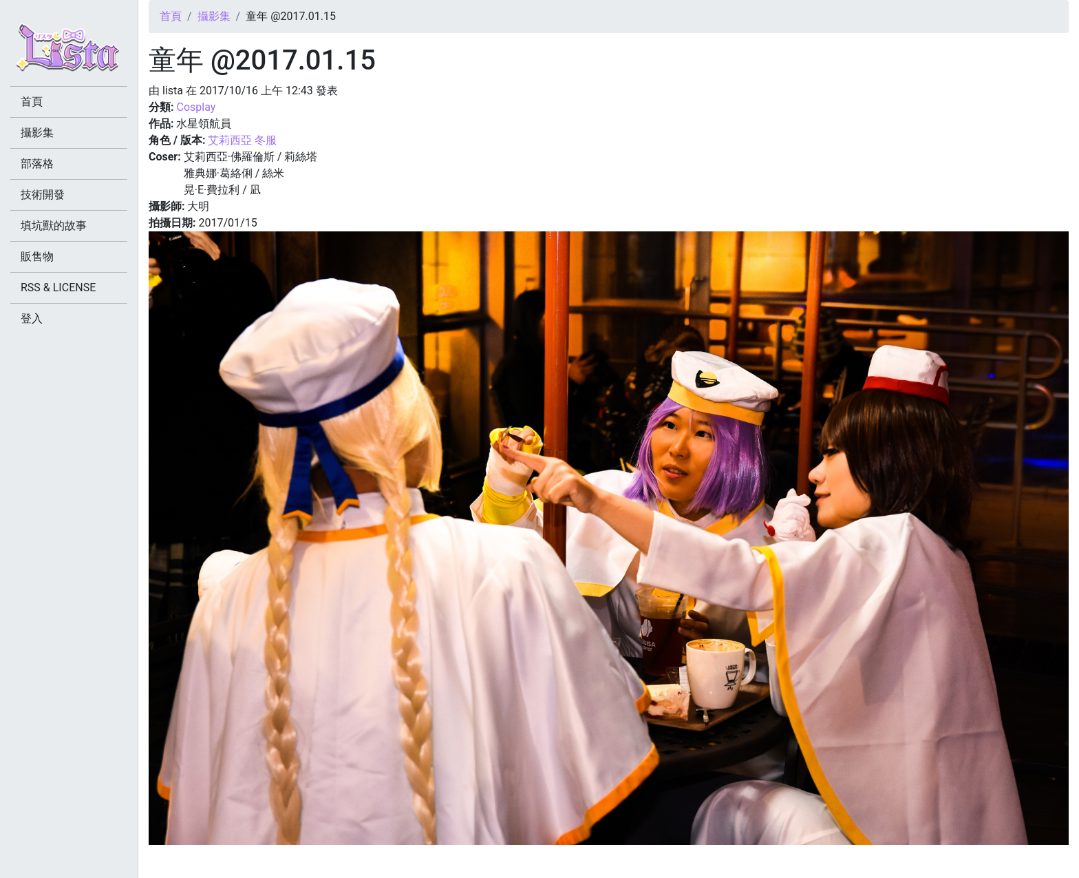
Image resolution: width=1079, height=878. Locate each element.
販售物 (37, 256)
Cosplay (195, 107)
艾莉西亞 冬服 (242, 140)
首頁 (171, 16)
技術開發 (43, 194)
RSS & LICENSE (58, 287)
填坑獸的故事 (54, 225)
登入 (32, 318)
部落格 (37, 163)
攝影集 (214, 16)
